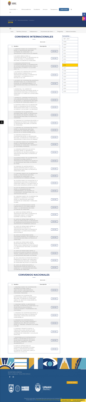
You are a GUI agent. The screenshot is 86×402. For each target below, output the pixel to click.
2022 (64, 82)
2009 (64, 44)
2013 (64, 56)
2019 (64, 73)
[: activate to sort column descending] (10, 46)
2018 (64, 71)
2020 (64, 76)
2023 (64, 85)
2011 (64, 50)
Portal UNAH (13, 9)
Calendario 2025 (66, 400)
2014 (64, 59)
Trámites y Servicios (21, 31)
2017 (64, 68)
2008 (64, 41)
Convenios (31, 20)
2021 (64, 79)
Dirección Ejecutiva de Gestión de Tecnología (48, 399)
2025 (64, 91)
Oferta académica (26, 9)
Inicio (12, 31)
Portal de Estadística (79, 400)
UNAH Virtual (64, 9)
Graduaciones (34, 31)
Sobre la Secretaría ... (71, 31)
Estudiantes (37, 9)
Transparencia (53, 9)
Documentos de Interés (23, 20)
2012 (64, 53)
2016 (64, 65)
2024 (64, 88)
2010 (64, 47)
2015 (64, 62)
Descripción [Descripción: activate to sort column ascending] (43, 46)
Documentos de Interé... (47, 31)
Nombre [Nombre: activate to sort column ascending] (16, 46)
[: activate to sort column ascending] (55, 46)
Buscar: (50, 42)
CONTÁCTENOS (72, 382)
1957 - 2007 (66, 39)
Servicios (45, 9)
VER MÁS (54, 51)
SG (15, 20)
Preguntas (60, 31)
